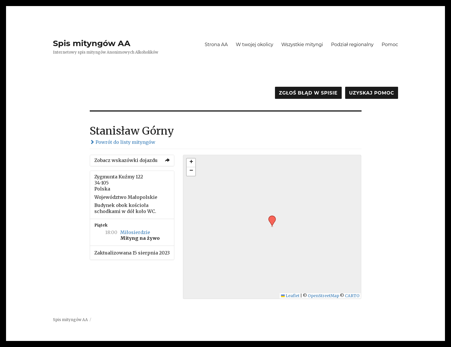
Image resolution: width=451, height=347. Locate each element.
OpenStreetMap (323, 295)
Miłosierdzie (135, 232)
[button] (270, 217)
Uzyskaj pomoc (371, 93)
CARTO (352, 295)
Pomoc (390, 44)
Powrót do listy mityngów (122, 142)
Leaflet (290, 295)
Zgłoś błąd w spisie (308, 93)
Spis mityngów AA (91, 43)
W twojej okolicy (254, 44)
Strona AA (216, 44)
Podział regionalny (352, 44)
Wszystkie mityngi (302, 44)
